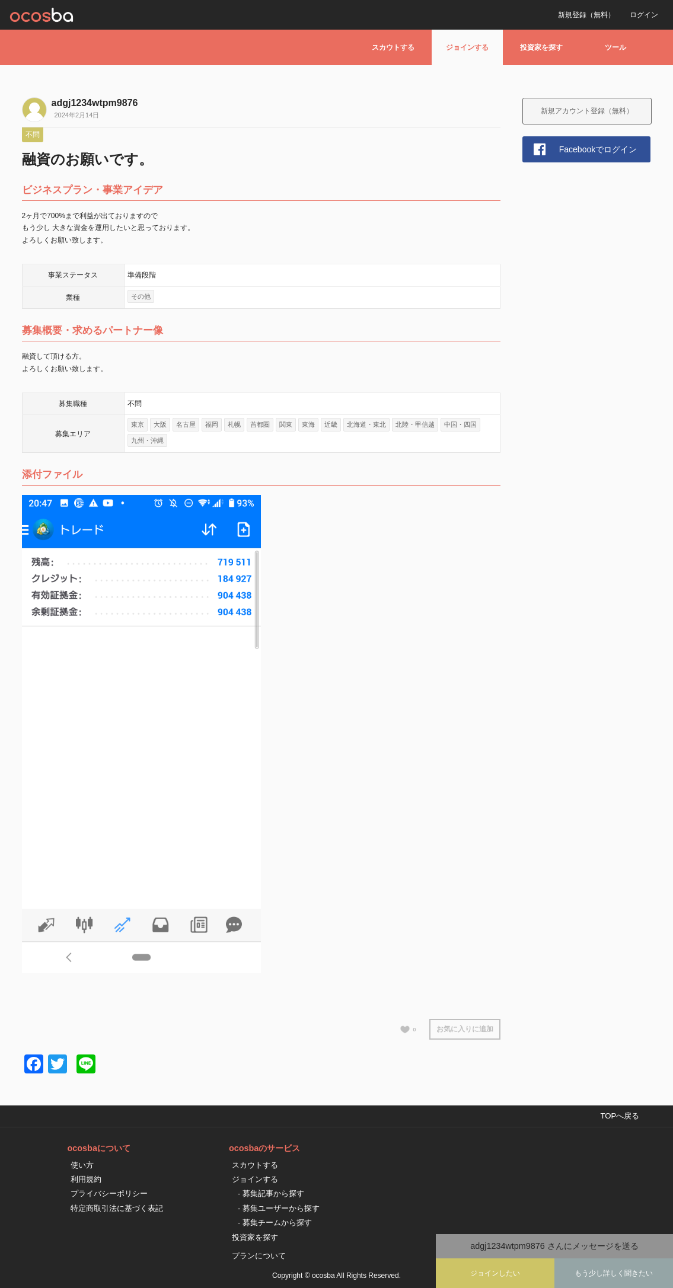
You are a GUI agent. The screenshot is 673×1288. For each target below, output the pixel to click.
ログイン (644, 15)
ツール (615, 47)
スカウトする (393, 47)
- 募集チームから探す (275, 1222)
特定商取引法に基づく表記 (117, 1208)
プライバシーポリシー (109, 1193)
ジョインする (467, 47)
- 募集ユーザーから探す (279, 1208)
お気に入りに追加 (464, 1029)
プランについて (259, 1255)
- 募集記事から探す (271, 1193)
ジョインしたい (495, 1273)
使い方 (82, 1165)
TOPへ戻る (619, 1115)
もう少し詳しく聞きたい (614, 1273)
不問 (32, 134)
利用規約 (86, 1179)
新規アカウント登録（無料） (587, 111)
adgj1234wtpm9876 (95, 103)
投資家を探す (541, 47)
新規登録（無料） (586, 15)
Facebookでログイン (598, 149)
